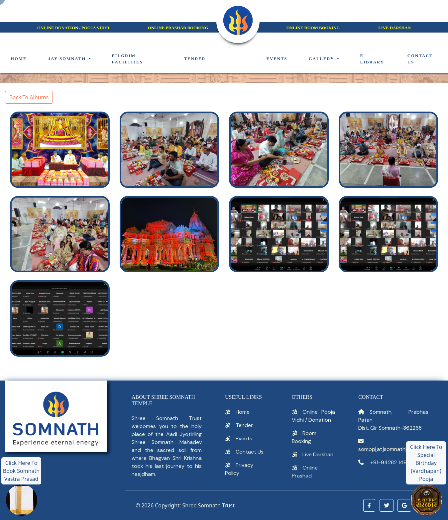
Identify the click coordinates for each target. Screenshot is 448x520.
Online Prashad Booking (178, 28)
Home (19, 58)
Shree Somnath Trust (208, 505)
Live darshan (394, 28)
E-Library (372, 58)
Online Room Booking (313, 28)
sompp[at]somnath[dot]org (392, 449)
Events (276, 58)
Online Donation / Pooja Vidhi (73, 28)
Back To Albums (29, 97)
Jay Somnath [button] (68, 58)
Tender (194, 58)
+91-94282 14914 (390, 462)
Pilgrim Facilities (127, 58)
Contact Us (250, 451)
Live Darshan (317, 454)
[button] (369, 505)
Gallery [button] (322, 58)
